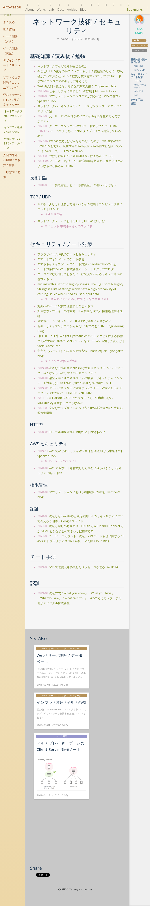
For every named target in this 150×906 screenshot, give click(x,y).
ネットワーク (139, 50)
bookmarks (139, 40)
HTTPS (137, 81)
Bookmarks (135, 7)
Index (7, 14)
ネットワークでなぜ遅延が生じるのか (62, 66)
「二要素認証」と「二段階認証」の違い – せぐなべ (83, 185)
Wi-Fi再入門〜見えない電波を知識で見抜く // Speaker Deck (76, 86)
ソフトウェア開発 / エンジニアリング (12, 82)
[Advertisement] (77, 837)
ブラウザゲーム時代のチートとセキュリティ (66, 254)
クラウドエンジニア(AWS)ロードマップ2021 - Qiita (83, 126)
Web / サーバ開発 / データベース (13, 143)
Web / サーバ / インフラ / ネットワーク (12, 100)
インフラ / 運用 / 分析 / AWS (13, 129)
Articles (72, 7)
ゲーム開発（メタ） (10, 38)
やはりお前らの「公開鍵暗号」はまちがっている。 (82, 156)
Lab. (51, 7)
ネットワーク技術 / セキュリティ (13, 115)
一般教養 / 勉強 (11, 174)
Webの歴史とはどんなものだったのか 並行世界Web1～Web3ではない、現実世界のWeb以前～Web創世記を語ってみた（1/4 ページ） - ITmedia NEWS (79, 146)
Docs (60, 7)
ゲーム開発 (61, 736)
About (29, 7)
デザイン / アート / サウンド (11, 65)
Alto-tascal (12, 7)
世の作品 (9, 29)
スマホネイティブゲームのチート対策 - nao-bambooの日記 (76, 264)
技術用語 (138, 66)
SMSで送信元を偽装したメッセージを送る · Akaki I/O (84, 567)
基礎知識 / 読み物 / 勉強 (139, 61)
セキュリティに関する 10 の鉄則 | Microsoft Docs (82, 91)
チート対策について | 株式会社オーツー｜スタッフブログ (75, 269)
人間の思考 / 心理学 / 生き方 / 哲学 (11, 160)
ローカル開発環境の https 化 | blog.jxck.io (77, 432)
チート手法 (137, 99)
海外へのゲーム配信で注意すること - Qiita (65, 306)
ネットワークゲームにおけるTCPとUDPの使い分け (71, 221)
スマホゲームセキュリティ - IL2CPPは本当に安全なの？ (74, 321)
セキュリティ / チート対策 (139, 76)
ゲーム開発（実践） (10, 50)
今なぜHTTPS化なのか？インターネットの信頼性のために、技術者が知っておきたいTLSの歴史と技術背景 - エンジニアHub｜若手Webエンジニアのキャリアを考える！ (80, 76)
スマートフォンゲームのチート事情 (60, 259)
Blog (83, 7)
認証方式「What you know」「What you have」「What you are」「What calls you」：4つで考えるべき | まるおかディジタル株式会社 (79, 598)
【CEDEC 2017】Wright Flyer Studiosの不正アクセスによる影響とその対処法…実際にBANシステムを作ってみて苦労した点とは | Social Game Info (80, 341)
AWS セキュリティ (140, 86)
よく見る (9, 22)
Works (41, 7)
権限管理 (138, 91)
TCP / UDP (139, 69)
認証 (136, 95)
